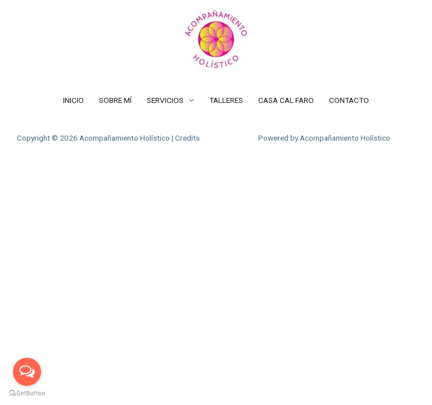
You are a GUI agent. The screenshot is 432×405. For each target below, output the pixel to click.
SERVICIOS (165, 100)
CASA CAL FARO (286, 100)
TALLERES (226, 100)
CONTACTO (349, 100)
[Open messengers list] (27, 372)
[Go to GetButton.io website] (27, 393)
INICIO (73, 100)
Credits (187, 137)
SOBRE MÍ (115, 100)
